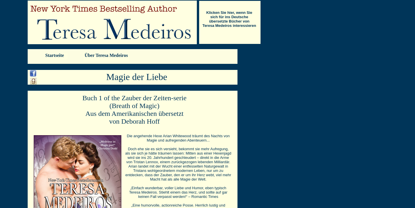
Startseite (54, 55)
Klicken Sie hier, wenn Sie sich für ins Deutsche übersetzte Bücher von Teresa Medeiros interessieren (229, 19)
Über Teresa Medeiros (106, 55)
